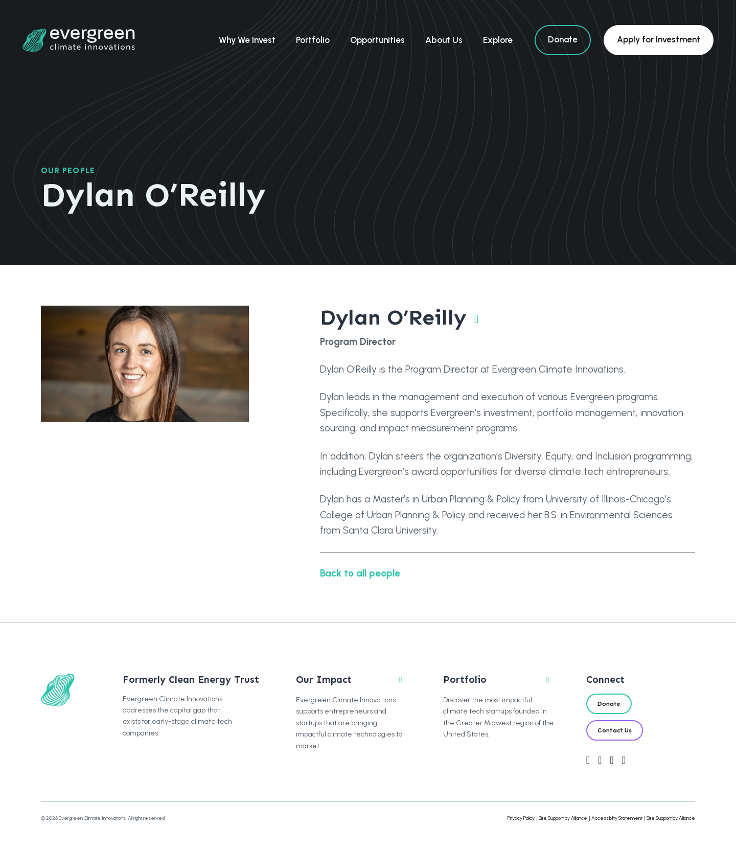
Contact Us (614, 730)
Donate (563, 39)
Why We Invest (247, 40)
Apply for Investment (658, 39)
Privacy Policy (521, 818)
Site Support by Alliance (563, 818)
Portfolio (313, 40)
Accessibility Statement (616, 818)
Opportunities (377, 40)
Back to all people (360, 573)
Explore (498, 40)
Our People (68, 170)
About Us (444, 40)
